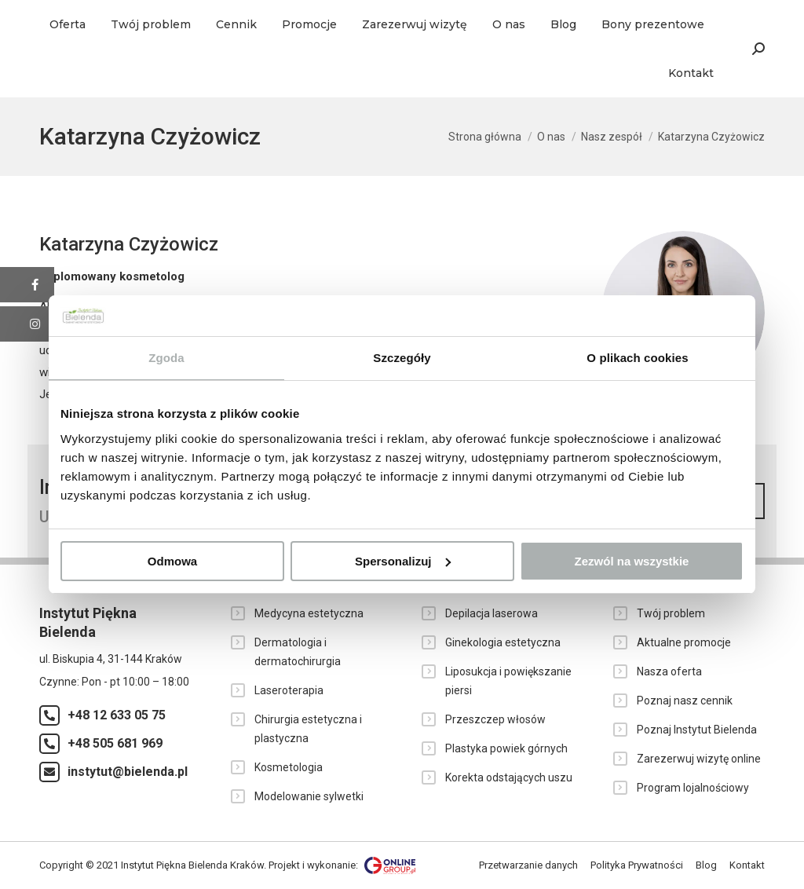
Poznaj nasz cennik (685, 700)
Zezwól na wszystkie (632, 561)
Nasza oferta (669, 671)
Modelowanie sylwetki (309, 796)
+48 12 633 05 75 (117, 715)
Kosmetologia (288, 767)
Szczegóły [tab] (401, 357)
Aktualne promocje (684, 642)
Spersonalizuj (403, 561)
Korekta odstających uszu (508, 777)
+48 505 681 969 (115, 743)
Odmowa (172, 561)
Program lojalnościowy (693, 787)
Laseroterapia (288, 690)
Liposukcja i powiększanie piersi (508, 681)
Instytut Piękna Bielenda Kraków (192, 864)
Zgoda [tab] (166, 357)
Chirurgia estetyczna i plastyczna (308, 728)
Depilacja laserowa (491, 613)
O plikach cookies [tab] (637, 357)
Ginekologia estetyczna (503, 642)
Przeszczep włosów (495, 719)
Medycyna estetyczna (309, 613)
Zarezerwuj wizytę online (699, 758)
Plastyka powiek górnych (506, 748)
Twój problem (671, 613)
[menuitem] (67, 24)
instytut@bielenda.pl (128, 771)
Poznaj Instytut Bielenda (697, 729)
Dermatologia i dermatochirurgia (297, 652)
